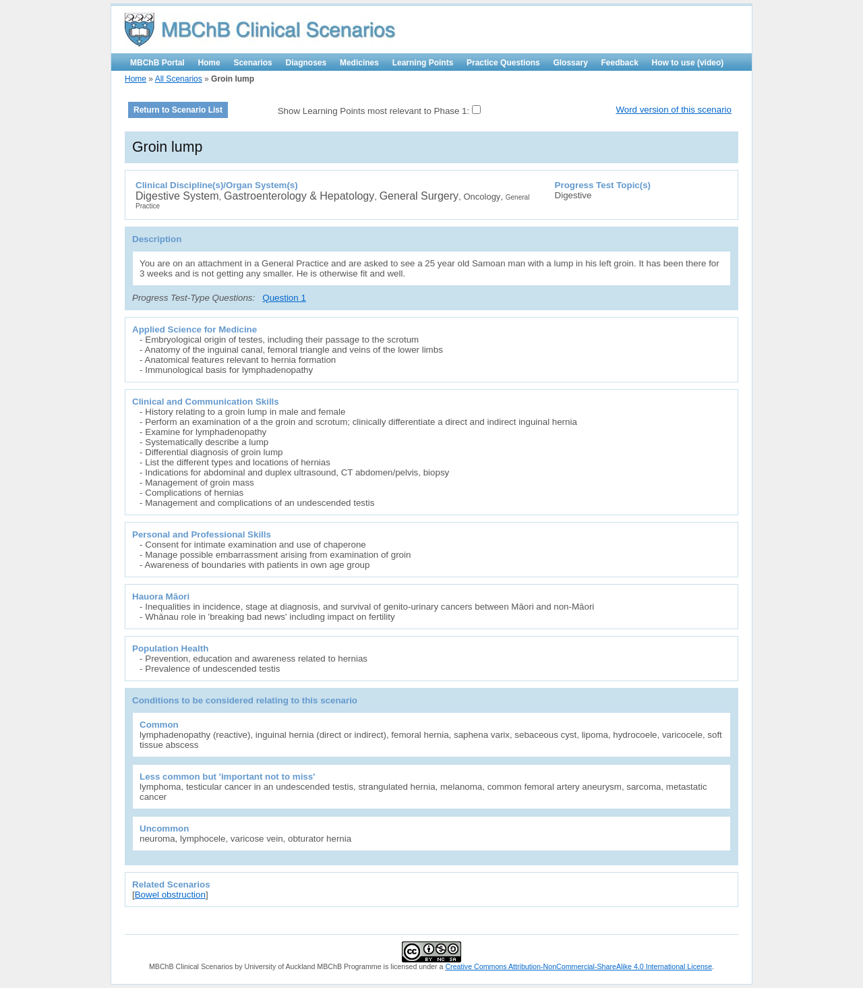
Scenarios (252, 62)
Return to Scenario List (177, 110)
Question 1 (283, 298)
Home (209, 62)
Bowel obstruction (170, 895)
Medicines (359, 62)
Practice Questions (503, 62)
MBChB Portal (157, 62)
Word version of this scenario (674, 110)
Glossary (570, 62)
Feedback (619, 62)
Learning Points (423, 62)
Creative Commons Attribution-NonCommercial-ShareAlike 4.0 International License (578, 966)
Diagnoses (306, 62)
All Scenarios (178, 79)
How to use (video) (688, 62)
